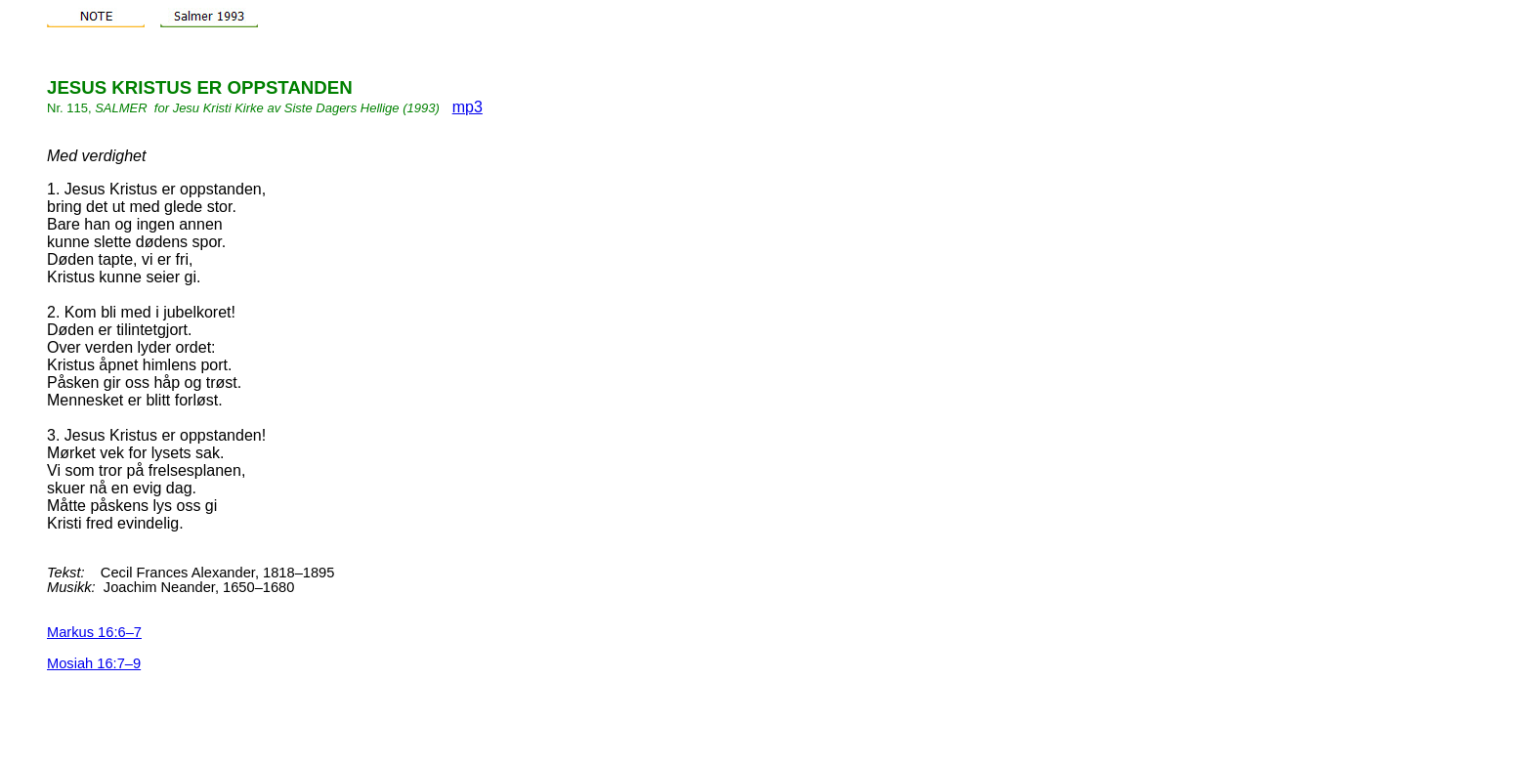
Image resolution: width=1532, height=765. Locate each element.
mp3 (467, 107)
